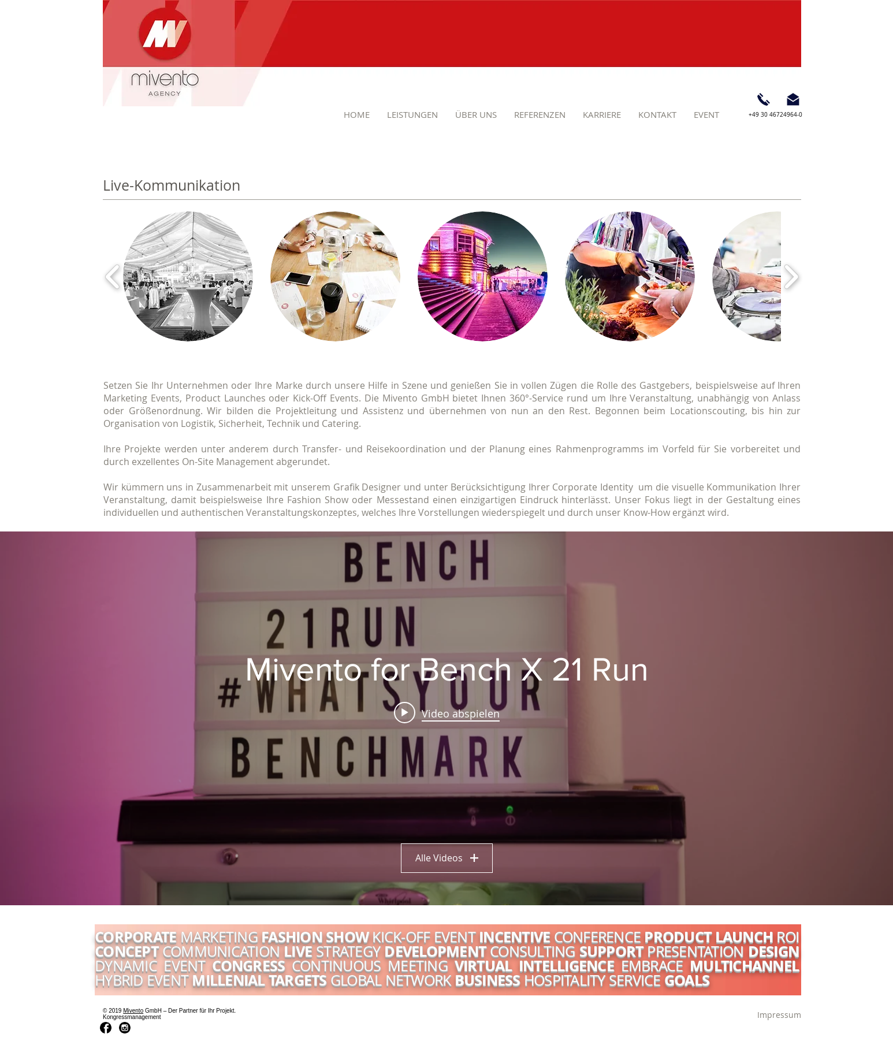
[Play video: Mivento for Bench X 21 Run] (447, 712)
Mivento (133, 1010)
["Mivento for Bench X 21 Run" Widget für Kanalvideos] (446, 718)
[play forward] (791, 276)
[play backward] (113, 276)
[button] (412, 114)
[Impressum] (779, 1014)
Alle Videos (446, 858)
